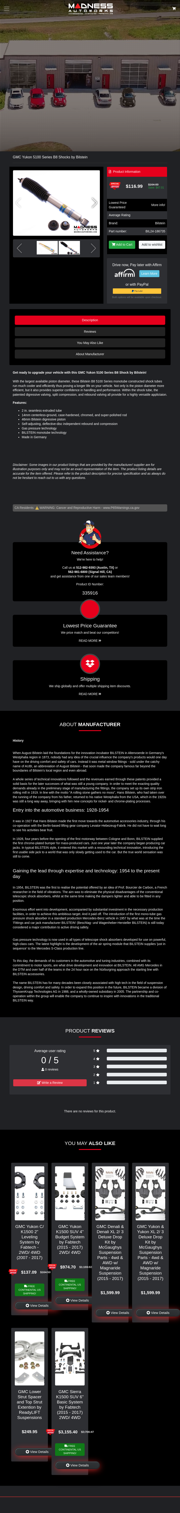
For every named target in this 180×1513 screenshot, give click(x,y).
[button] (95, 203)
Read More (90, 640)
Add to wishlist (152, 244)
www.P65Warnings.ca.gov (121, 508)
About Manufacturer (90, 354)
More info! (158, 205)
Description (90, 320)
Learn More (149, 273)
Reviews (90, 331)
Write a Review (50, 1082)
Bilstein (160, 223)
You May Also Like (90, 343)
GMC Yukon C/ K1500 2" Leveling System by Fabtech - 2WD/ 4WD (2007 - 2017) (29, 1242)
